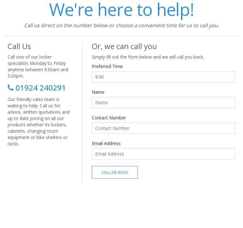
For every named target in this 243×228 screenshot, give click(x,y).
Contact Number (109, 118)
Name (98, 92)
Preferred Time (107, 66)
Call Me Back (115, 172)
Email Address (106, 143)
